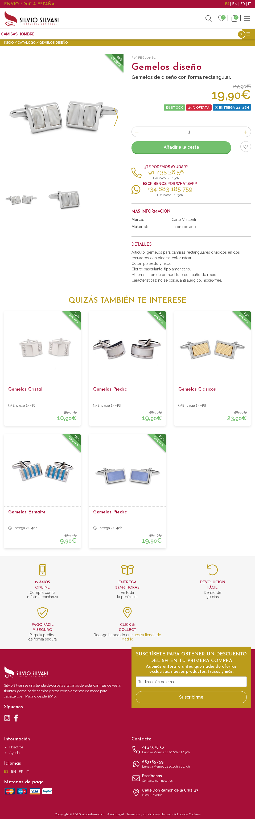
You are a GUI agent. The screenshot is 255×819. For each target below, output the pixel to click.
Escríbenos (191, 778)
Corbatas (49, 34)
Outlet (199, 34)
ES (227, 4)
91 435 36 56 (191, 750)
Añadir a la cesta (181, 147)
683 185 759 (191, 764)
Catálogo (27, 42)
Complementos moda (136, 34)
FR (242, 4)
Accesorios (174, 34)
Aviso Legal (115, 814)
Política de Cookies (187, 814)
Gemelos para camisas (86, 34)
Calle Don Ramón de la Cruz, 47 (191, 793)
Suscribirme (191, 697)
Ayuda (14, 753)
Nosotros (16, 747)
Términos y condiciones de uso (148, 814)
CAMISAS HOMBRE (17, 34)
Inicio (9, 42)
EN (234, 4)
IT (249, 4)
